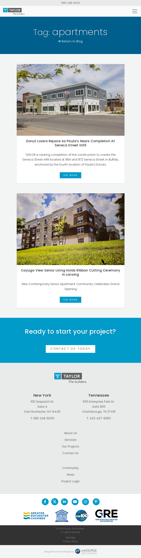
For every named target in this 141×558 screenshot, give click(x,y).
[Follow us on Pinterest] (95, 501)
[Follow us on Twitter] (54, 501)
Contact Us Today (70, 349)
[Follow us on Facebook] (45, 501)
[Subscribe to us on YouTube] (74, 501)
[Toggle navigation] (135, 11)
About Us (70, 433)
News (70, 475)
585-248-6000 (70, 3)
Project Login (70, 481)
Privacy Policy (70, 541)
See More (70, 175)
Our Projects (70, 447)
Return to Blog (70, 41)
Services (70, 440)
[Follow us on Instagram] (85, 501)
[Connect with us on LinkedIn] (64, 501)
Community (70, 468)
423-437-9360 (100, 418)
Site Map (70, 537)
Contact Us (70, 453)
